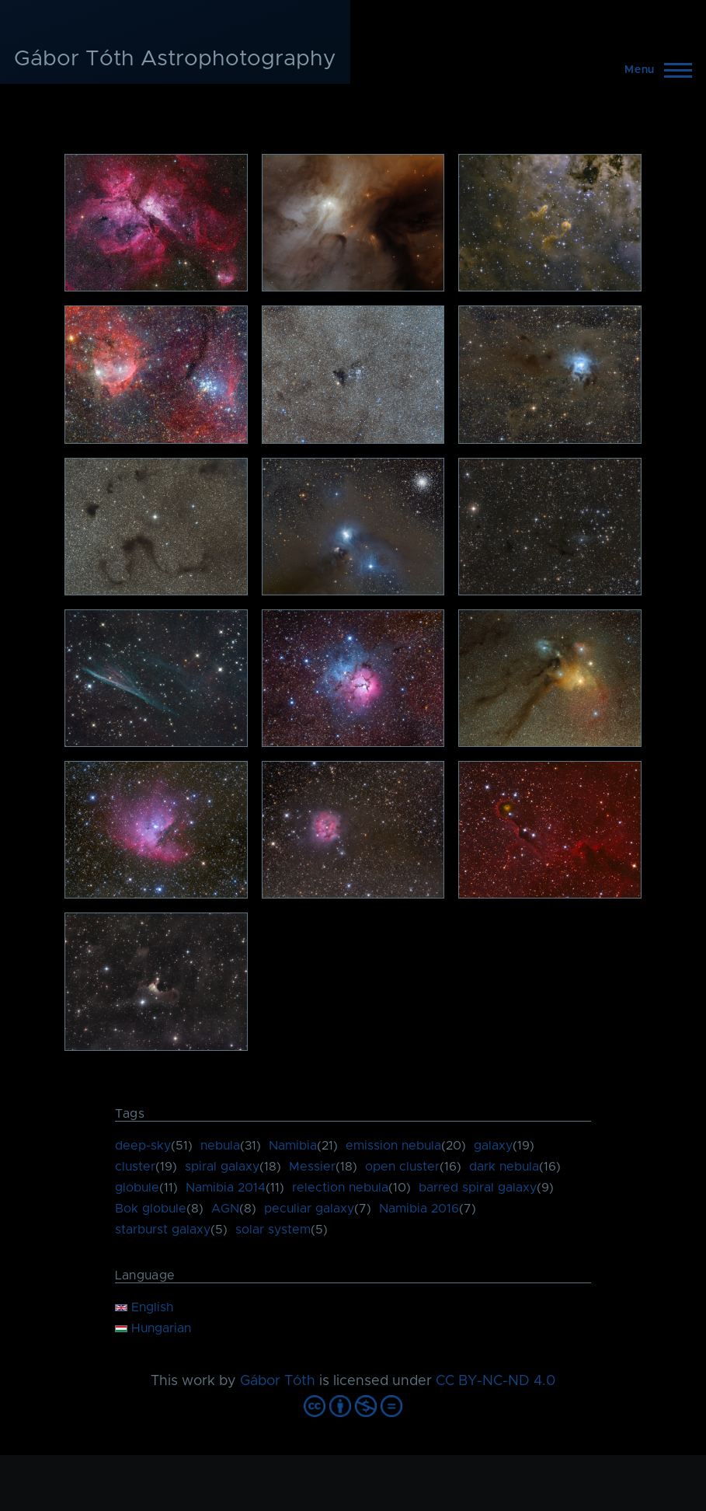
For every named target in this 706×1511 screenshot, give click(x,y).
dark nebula (504, 1166)
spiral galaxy (222, 1166)
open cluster (402, 1166)
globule (137, 1187)
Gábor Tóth (277, 1381)
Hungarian (153, 1328)
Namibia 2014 (226, 1187)
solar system (273, 1229)
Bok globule (150, 1208)
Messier (312, 1166)
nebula (220, 1145)
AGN (225, 1208)
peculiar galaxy (309, 1208)
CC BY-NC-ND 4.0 (495, 1381)
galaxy (493, 1145)
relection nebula (340, 1187)
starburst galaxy (162, 1229)
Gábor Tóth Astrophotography (175, 59)
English (144, 1307)
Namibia (293, 1145)
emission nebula (393, 1145)
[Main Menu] (653, 70)
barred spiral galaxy (478, 1187)
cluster (135, 1166)
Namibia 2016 (419, 1208)
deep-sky (143, 1145)
